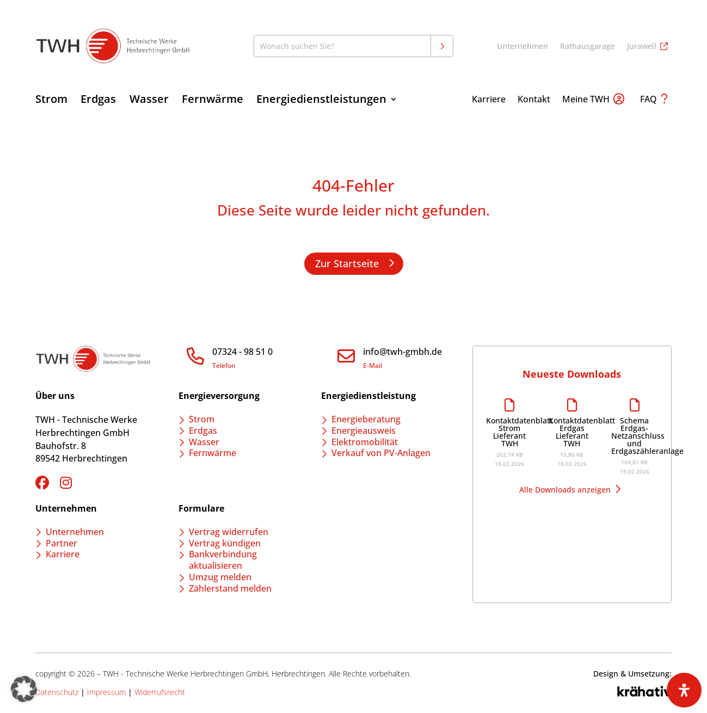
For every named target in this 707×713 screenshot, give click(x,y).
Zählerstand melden (230, 588)
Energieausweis (363, 431)
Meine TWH (586, 100)
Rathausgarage (587, 46)
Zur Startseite (347, 263)
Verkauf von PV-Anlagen (381, 453)
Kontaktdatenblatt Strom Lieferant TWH (509, 432)
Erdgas (98, 100)
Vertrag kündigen (225, 543)
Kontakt (534, 100)
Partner (61, 543)
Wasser (149, 100)
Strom (51, 100)
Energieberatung (366, 419)
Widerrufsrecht (159, 692)
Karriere (489, 100)
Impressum (106, 692)
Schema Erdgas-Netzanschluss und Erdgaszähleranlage (634, 436)
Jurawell (641, 46)
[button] (24, 689)
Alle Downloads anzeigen (565, 489)
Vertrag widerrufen (228, 532)
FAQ (648, 100)
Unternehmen (522, 46)
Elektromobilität (364, 442)
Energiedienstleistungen (321, 100)
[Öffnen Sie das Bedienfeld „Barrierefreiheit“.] (684, 690)
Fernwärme (212, 100)
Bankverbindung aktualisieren (223, 559)
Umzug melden (220, 577)
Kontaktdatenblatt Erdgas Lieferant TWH (572, 432)
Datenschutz (56, 692)
